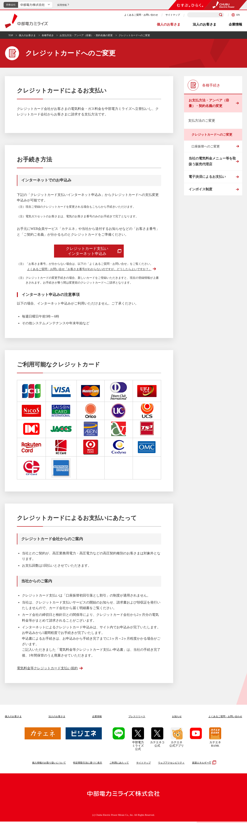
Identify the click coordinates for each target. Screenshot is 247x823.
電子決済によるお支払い (206, 186)
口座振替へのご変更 (206, 150)
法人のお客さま (204, 24)
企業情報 (235, 24)
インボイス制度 (200, 203)
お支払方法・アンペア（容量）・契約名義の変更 (86, 35)
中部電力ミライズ (26, 21)
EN (236, 14)
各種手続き (48, 35)
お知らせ (177, 718)
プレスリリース (136, 718)
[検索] (220, 15)
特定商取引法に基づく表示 (87, 764)
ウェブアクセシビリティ (171, 764)
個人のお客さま (168, 24)
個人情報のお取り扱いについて (49, 764)
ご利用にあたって (119, 764)
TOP (10, 35)
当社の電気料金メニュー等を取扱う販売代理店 (211, 167)
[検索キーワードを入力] (205, 14)
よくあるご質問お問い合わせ (225, 718)
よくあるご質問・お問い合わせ (141, 14)
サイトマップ (172, 14)
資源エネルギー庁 (203, 764)
